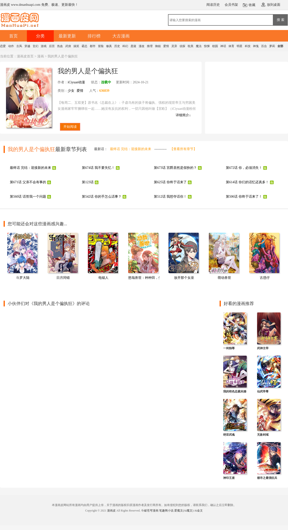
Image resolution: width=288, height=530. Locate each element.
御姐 (158, 46)
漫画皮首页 (25, 56)
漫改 (141, 46)
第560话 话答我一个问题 (28, 196)
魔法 (199, 46)
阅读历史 (213, 4)
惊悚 (207, 46)
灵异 (174, 46)
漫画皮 (111, 510)
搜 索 (280, 20)
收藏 (252, 5)
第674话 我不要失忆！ (98, 168)
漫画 (40, 56)
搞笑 (76, 46)
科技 (248, 46)
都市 (93, 46)
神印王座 (229, 478)
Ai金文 (198, 510)
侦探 (182, 46)
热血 (60, 46)
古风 (19, 46)
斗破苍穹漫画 (149, 510)
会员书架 (231, 4)
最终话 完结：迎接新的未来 (130, 149)
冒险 (101, 46)
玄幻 (35, 46)
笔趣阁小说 (166, 510)
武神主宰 (263, 348)
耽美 (190, 46)
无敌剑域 (263, 434)
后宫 (52, 46)
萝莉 (272, 46)
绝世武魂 (229, 434)
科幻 (125, 46)
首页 (13, 36)
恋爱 (3, 46)
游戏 (44, 46)
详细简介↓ (183, 115)
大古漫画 (121, 36)
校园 (215, 46)
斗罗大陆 (23, 278)
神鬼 (256, 46)
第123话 (88, 182)
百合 (264, 46)
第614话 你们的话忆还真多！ (247, 182)
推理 (150, 46)
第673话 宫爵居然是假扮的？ (175, 168)
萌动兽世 (224, 278)
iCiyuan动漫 (76, 82)
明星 (239, 46)
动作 (11, 46)
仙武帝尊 (263, 391)
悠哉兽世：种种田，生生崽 (148, 278)
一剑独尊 (229, 348)
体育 (231, 46)
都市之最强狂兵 (267, 478)
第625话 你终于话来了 (170, 182)
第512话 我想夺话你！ (170, 196)
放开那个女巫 (184, 278)
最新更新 (67, 36)
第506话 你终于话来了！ (244, 196)
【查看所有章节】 (183, 149)
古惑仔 (265, 278)
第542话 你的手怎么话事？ (101, 196)
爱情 (166, 46)
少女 (71, 90)
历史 (117, 46)
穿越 (27, 46)
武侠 (68, 46)
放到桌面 (273, 4)
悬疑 (133, 46)
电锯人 (103, 278)
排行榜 (94, 36)
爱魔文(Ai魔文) (183, 510)
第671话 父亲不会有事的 (28, 182)
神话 (223, 46)
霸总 (84, 46)
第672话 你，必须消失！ (244, 168)
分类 (40, 36)
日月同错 (63, 278)
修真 (109, 46)
